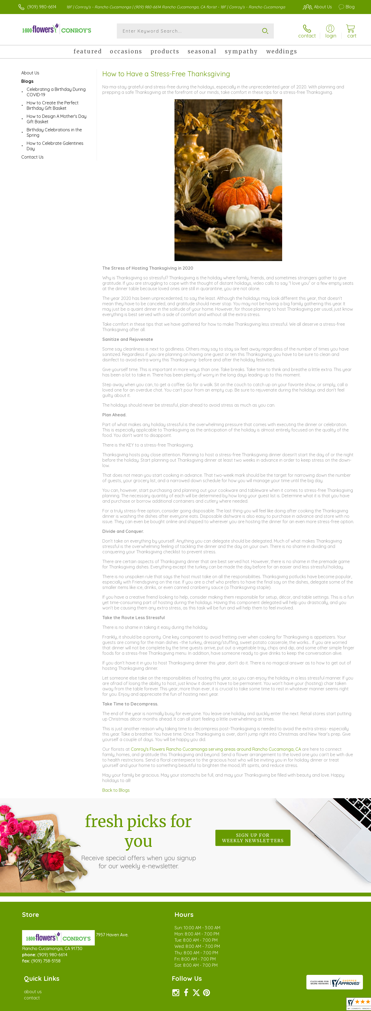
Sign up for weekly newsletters (253, 837)
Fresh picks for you (138, 841)
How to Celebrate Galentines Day (55, 145)
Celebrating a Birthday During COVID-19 (56, 92)
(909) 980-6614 (41, 6)
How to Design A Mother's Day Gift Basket (56, 119)
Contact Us (32, 157)
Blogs (27, 81)
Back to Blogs (116, 790)
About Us (30, 73)
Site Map (340, 1005)
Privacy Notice (268, 1005)
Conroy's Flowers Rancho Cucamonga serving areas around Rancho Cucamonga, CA (216, 749)
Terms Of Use (237, 1005)
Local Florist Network (307, 1005)
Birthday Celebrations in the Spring (54, 132)
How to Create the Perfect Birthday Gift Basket (53, 105)
